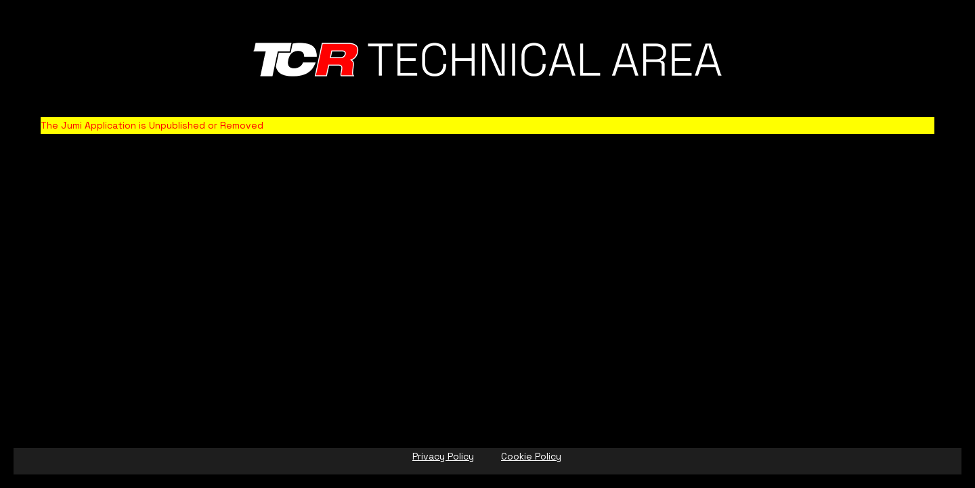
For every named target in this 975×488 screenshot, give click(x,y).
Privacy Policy (443, 456)
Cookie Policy (531, 456)
